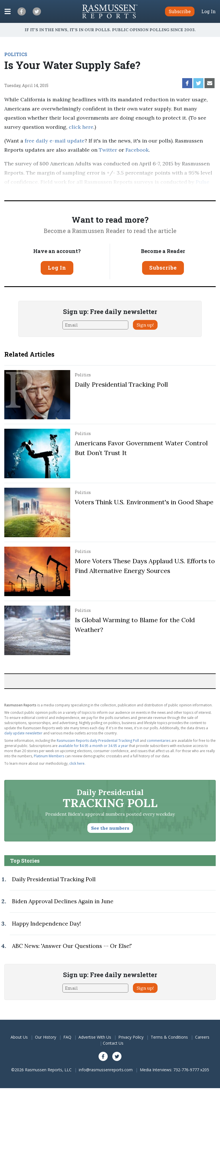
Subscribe (163, 267)
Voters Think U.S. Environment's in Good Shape (144, 502)
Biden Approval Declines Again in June (62, 901)
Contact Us (113, 1043)
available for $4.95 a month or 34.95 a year (93, 745)
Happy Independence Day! (46, 923)
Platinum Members (49, 756)
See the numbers (110, 828)
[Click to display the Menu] (7, 11)
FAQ (67, 1037)
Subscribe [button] (180, 11)
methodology (90, 191)
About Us (19, 1037)
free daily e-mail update (55, 140)
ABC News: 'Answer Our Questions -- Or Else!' (72, 945)
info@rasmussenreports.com (106, 1069)
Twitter (108, 150)
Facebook (137, 150)
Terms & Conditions (169, 1037)
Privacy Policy (131, 1037)
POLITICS (15, 54)
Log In (208, 11)
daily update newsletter (23, 733)
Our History (45, 1037)
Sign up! (145, 325)
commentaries (158, 740)
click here (81, 127)
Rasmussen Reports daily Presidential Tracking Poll (98, 740)
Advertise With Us (94, 1037)
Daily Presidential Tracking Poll (121, 384)
